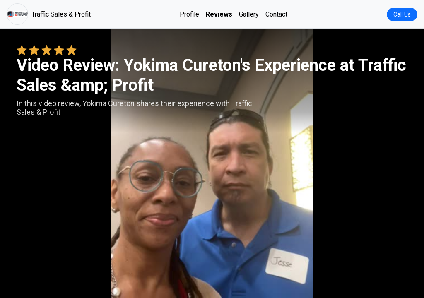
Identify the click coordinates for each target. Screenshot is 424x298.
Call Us (402, 14)
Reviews (219, 14)
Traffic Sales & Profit (49, 14)
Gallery (249, 14)
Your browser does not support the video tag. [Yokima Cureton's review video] (212, 163)
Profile (189, 14)
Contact (276, 14)
